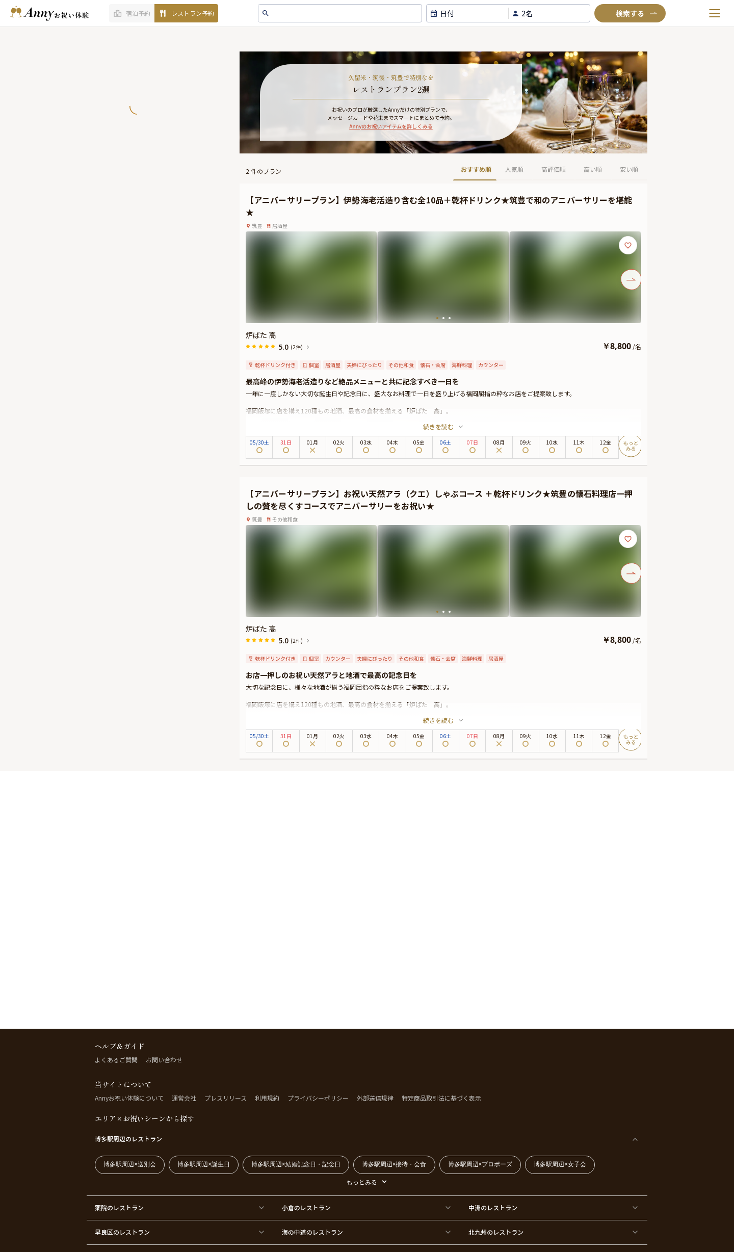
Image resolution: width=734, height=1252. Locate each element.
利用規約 (267, 1097)
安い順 (629, 169)
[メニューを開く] (714, 13)
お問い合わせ (164, 1059)
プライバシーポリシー (318, 1097)
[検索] (630, 13)
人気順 (514, 169)
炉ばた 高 (261, 335)
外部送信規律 (375, 1097)
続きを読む (443, 426)
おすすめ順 (476, 169)
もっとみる (362, 1182)
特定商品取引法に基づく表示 (441, 1097)
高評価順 (553, 169)
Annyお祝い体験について (129, 1097)
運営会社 (184, 1097)
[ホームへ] (49, 13)
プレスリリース (225, 1097)
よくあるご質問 (116, 1059)
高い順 (593, 169)
